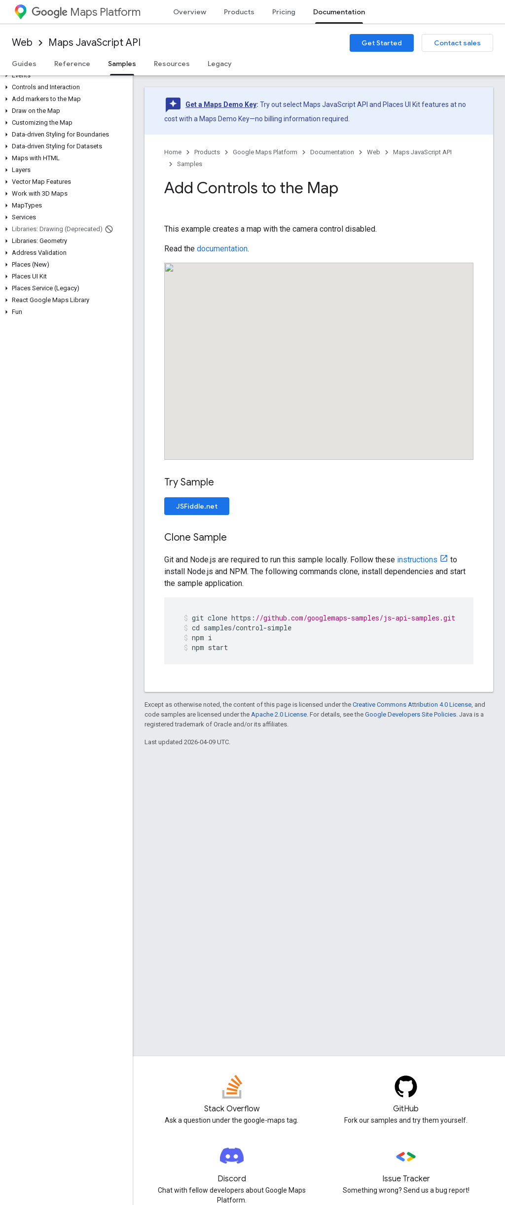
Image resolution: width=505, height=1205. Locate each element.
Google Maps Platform (265, 152)
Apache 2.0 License (279, 714)
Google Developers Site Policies (410, 714)
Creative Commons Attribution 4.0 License (412, 704)
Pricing (283, 11)
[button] (64, 75)
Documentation (332, 152)
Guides (24, 63)
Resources (172, 63)
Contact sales (457, 42)
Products (239, 11)
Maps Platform (86, 12)
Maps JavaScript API (94, 42)
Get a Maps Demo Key (220, 104)
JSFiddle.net (196, 506)
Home (172, 152)
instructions (417, 559)
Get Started (381, 42)
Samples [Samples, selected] (122, 63)
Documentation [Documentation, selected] (339, 11)
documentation (222, 248)
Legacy (220, 63)
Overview (189, 11)
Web (22, 42)
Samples (189, 164)
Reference (72, 63)
